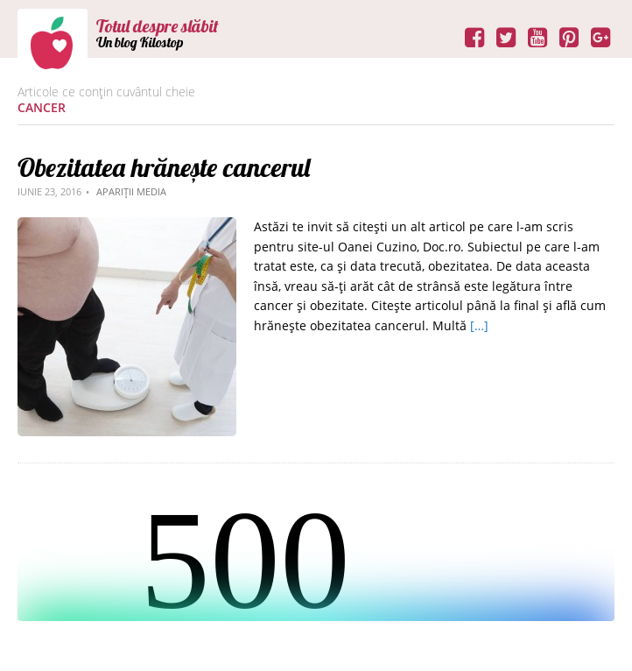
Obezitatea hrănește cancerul (164, 167)
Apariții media (131, 191)
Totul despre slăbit (157, 26)
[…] (479, 325)
